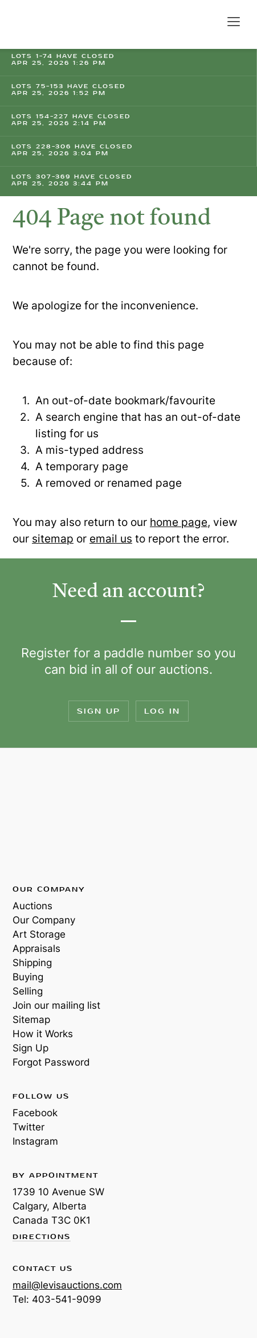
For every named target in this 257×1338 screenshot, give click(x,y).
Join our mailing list (56, 1005)
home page (178, 522)
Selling (28, 991)
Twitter (28, 1127)
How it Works (43, 1033)
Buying (28, 977)
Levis (50, 815)
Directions (42, 1237)
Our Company (44, 920)
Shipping (32, 962)
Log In (162, 711)
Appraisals (36, 948)
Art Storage (39, 934)
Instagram (35, 1141)
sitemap (53, 538)
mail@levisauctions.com (67, 1285)
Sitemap (31, 1019)
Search (210, 21)
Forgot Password (51, 1062)
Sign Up (98, 711)
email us (110, 538)
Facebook (35, 1113)
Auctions (32, 906)
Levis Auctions (51, 24)
